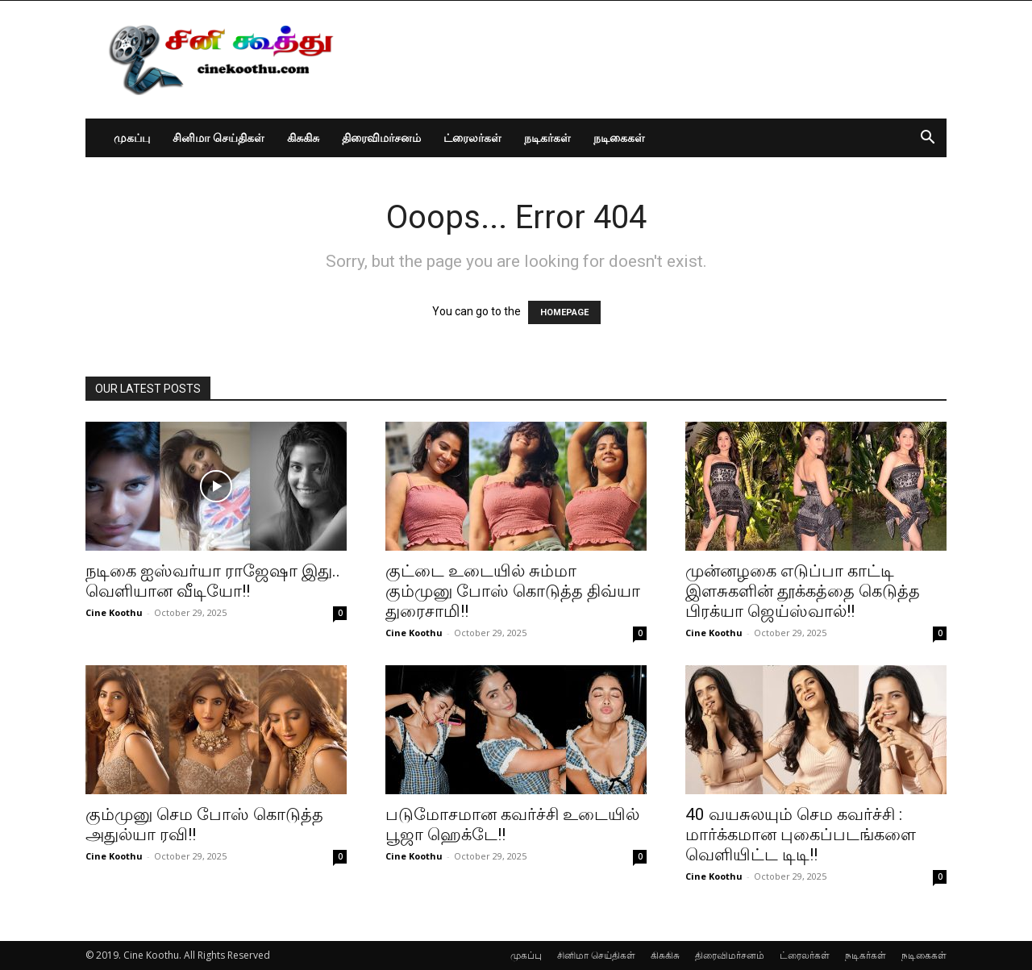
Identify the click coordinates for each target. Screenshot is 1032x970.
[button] (927, 139)
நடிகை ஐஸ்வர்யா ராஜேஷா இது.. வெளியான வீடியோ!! (212, 581)
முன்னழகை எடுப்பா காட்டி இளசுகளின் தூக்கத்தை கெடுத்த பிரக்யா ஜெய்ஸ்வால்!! (802, 591)
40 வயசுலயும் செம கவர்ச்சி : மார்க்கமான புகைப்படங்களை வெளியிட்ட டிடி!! (800, 834)
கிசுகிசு (303, 137)
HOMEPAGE (564, 312)
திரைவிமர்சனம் (381, 137)
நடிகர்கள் (547, 137)
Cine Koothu (114, 612)
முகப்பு (132, 137)
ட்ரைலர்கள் (472, 137)
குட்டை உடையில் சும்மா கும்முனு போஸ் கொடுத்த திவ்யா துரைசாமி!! (512, 591)
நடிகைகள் (619, 137)
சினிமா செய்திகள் (218, 137)
